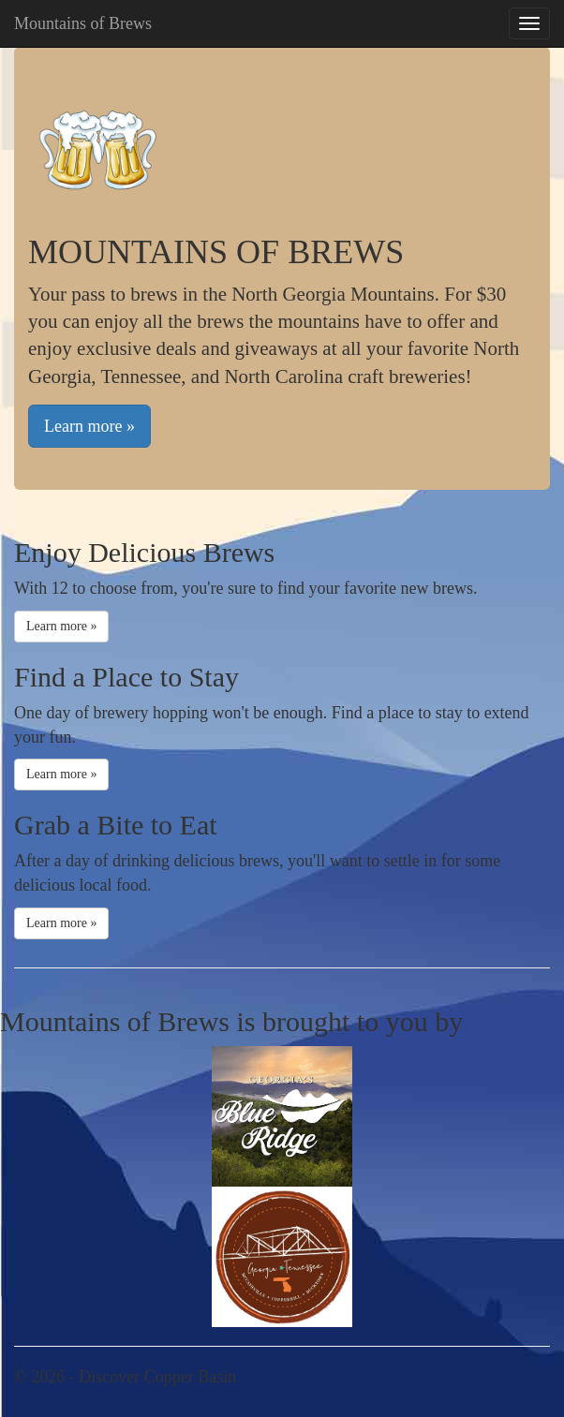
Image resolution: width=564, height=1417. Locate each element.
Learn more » (89, 426)
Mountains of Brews (83, 23)
